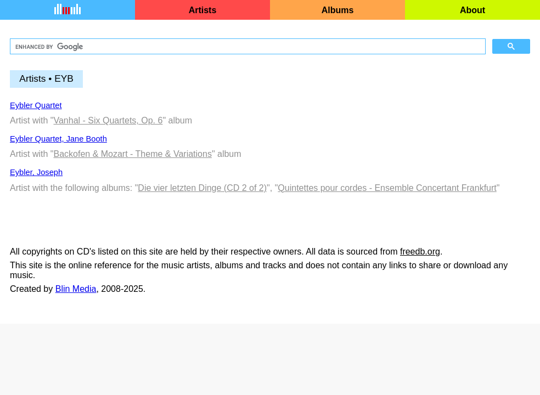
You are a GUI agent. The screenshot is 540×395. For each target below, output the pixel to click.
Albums (338, 10)
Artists (203, 10)
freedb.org (420, 251)
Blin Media (76, 289)
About (472, 10)
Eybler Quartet (36, 105)
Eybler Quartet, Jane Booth (58, 138)
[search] (246, 47)
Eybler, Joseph (36, 172)
